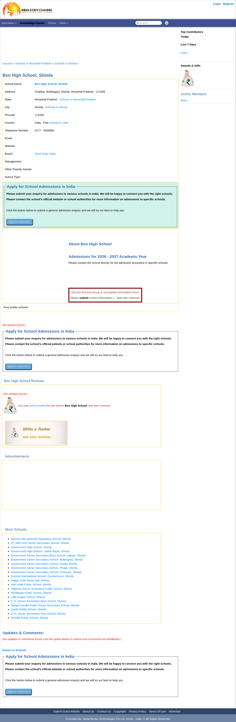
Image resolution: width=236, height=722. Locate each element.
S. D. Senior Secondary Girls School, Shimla (38, 613)
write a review (37, 405)
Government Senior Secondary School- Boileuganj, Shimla (47, 559)
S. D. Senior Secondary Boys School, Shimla (38, 601)
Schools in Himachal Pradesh (33, 63)
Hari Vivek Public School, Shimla (31, 584)
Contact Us (104, 711)
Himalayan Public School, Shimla (31, 592)
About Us (88, 711)
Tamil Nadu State (45, 153)
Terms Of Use (157, 711)
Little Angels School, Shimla (28, 597)
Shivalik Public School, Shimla (29, 617)
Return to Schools (14, 650)
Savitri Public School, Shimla (28, 609)
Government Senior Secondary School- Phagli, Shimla (44, 567)
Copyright (120, 711)
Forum (52, 23)
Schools (7, 63)
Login (217, 3)
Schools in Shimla (66, 63)
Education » (9, 23)
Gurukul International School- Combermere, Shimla (42, 576)
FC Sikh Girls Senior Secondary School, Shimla (40, 542)
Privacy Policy (137, 711)
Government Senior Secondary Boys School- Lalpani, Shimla (48, 555)
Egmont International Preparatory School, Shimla (41, 538)
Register (228, 3)
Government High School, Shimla (31, 547)
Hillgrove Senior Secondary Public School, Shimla (41, 588)
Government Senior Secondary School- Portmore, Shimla (46, 572)
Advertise (175, 711)
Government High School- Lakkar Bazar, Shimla (40, 551)
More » (64, 23)
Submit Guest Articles (66, 711)
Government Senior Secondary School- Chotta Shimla (44, 563)
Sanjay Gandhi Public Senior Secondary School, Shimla (45, 605)
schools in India (58, 122)
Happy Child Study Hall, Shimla (30, 580)
